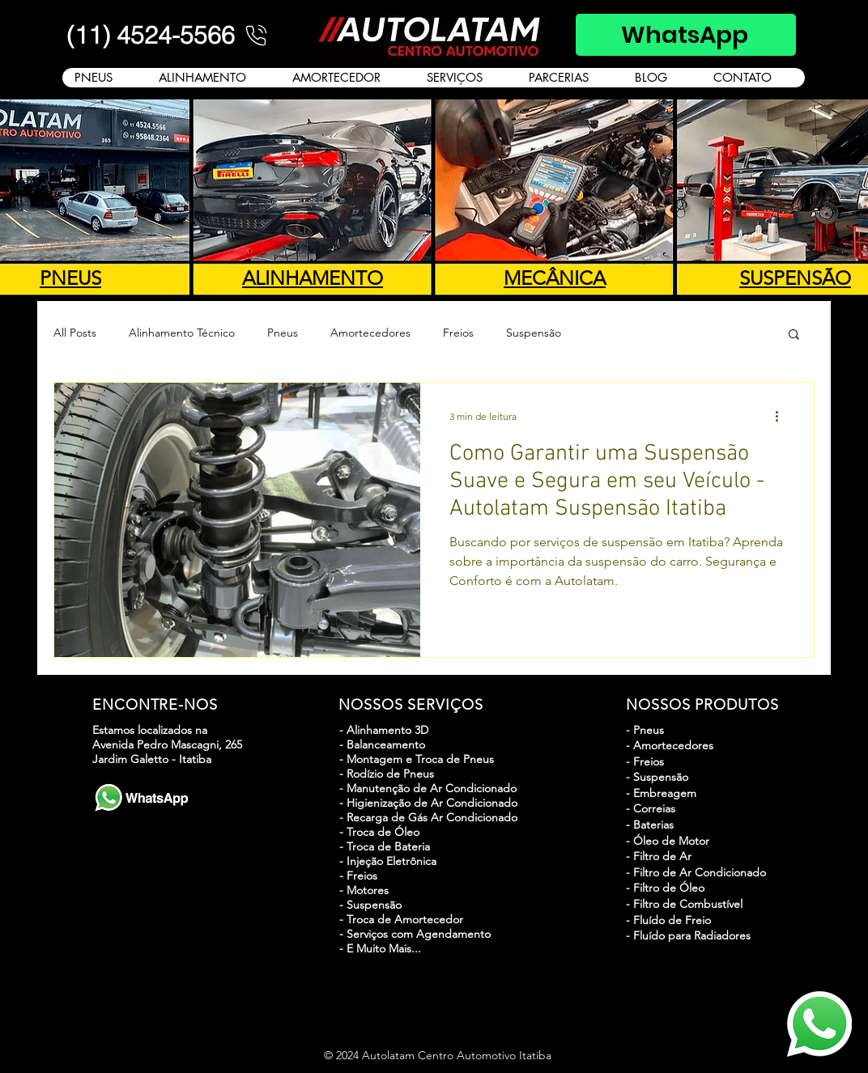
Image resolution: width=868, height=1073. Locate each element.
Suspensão (533, 332)
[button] (794, 335)
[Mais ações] (782, 416)
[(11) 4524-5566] (168, 35)
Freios (458, 332)
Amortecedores (370, 332)
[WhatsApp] (686, 35)
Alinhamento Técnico (182, 332)
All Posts (74, 332)
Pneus (282, 332)
